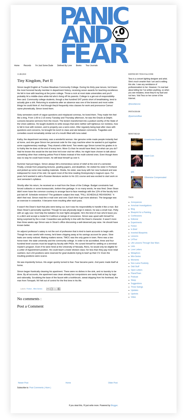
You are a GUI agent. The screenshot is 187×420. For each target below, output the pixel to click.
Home (17, 65)
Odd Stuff (135, 266)
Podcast (134, 277)
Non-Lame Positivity (140, 263)
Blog (133, 209)
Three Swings (137, 287)
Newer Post (23, 383)
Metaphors (135, 253)
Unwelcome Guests (153, 139)
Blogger (114, 405)
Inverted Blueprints (139, 233)
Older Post (113, 383)
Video (133, 297)
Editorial (134, 219)
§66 (132, 172)
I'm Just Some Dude (44, 65)
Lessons (134, 236)
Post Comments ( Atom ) (40, 387)
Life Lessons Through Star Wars (145, 243)
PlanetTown (136, 273)
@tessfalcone (134, 104)
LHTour (134, 239)
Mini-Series (38, 289)
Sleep (133, 280)
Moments (135, 260)
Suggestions (136, 283)
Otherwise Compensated (155, 177)
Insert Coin (149, 156)
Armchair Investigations (141, 205)
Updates (134, 290)
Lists (133, 246)
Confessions (136, 216)
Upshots (134, 294)
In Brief (134, 229)
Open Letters (136, 270)
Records (27, 65)
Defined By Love (64, 65)
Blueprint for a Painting (141, 212)
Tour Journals (92, 65)
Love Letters (136, 249)
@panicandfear (135, 116)
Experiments (136, 222)
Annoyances (136, 202)
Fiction (29, 289)
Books (78, 65)
